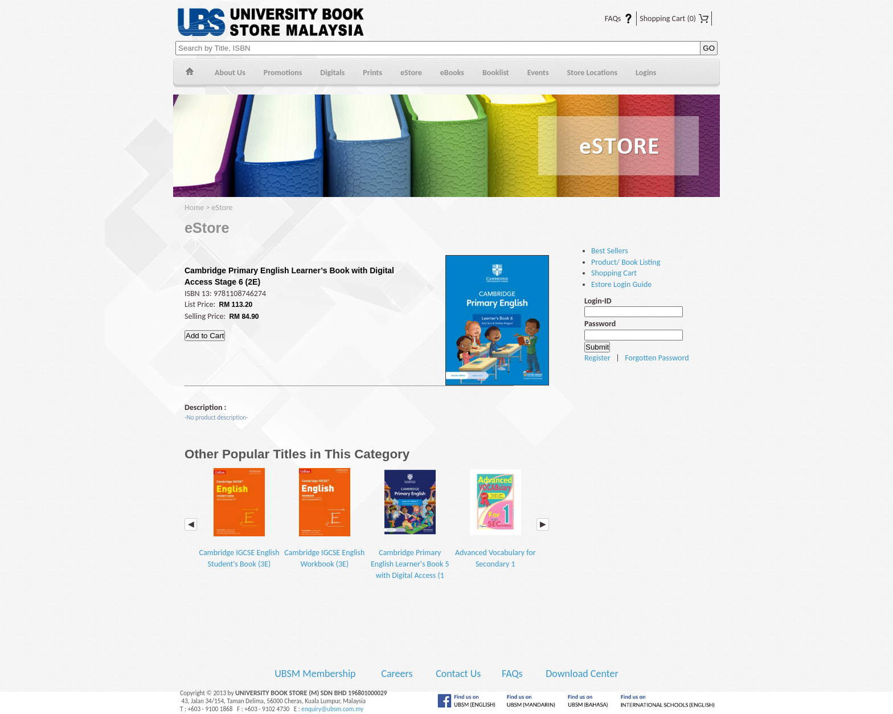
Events (538, 72)
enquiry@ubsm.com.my (332, 709)
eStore (411, 72)
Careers (396, 673)
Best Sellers (609, 251)
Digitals (332, 72)
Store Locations (592, 72)
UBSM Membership (316, 673)
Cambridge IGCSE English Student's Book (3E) (239, 518)
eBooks (452, 72)
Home (189, 73)
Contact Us (459, 673)
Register (597, 358)
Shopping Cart (674, 18)
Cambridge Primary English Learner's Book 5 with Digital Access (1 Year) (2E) (410, 529)
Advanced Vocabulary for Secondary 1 (495, 518)
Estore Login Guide (621, 284)
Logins (646, 72)
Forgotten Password (657, 358)
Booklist (495, 72)
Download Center (582, 673)
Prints (372, 72)
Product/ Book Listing (625, 262)
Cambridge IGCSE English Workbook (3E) (324, 518)
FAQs (611, 18)
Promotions (283, 72)
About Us (230, 72)
